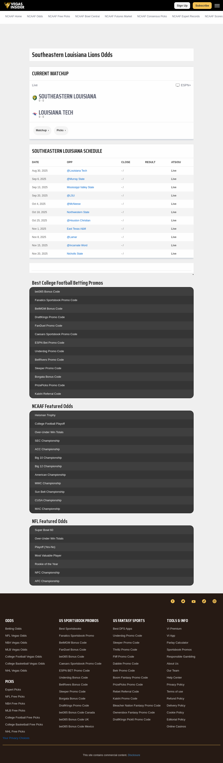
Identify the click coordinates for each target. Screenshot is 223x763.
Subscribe (202, 5)
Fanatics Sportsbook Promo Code (56, 300)
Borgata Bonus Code (48, 376)
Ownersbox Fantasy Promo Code (134, 712)
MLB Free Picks (15, 710)
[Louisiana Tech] (56, 112)
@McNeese (74, 203)
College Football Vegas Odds (23, 656)
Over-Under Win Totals (49, 432)
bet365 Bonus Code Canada (77, 712)
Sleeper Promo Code (48, 368)
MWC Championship (48, 483)
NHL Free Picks (15, 731)
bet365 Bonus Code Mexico (76, 726)
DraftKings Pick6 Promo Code (132, 719)
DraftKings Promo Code (50, 317)
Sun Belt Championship (49, 491)
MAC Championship (47, 508)
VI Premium (174, 628)
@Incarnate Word (77, 245)
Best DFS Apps (122, 628)
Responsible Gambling (181, 656)
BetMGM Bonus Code (48, 308)
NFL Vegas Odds (16, 635)
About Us (172, 663)
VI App (171, 635)
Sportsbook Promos (179, 649)
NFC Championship (47, 572)
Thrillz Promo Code (125, 649)
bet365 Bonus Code (47, 291)
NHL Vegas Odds (16, 670)
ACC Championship (47, 449)
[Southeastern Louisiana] (67, 96)
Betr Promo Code (124, 670)
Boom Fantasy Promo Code (130, 677)
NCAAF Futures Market (118, 16)
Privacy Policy (175, 684)
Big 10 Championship (48, 457)
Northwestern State (78, 212)
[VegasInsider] (5, 605)
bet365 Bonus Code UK (74, 719)
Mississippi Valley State (80, 187)
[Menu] (217, 5)
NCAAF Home (13, 16)
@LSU (71, 195)
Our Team (173, 670)
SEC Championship (47, 440)
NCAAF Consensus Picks (152, 16)
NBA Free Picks (15, 703)
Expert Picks (13, 689)
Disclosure (134, 755)
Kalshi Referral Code (48, 393)
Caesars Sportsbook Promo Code (56, 334)
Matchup (41, 130)
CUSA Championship (48, 500)
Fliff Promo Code (123, 656)
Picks (60, 130)
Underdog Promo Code (49, 351)
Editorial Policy (176, 719)
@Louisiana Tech (77, 170)
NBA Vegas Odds (16, 642)
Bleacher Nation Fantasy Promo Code (137, 705)
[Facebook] (173, 601)
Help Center (174, 677)
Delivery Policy (176, 705)
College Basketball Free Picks (24, 724)
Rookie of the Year (46, 564)
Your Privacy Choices (16, 738)
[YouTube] (194, 601)
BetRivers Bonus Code (73, 684)
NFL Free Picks (15, 696)
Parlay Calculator (177, 642)
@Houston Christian (78, 220)
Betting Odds (13, 628)
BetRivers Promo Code (49, 359)
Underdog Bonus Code (73, 677)
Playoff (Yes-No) (45, 547)
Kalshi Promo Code (125, 698)
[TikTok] (204, 601)
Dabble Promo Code (126, 663)
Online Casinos (176, 726)
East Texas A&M (76, 228)
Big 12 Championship (48, 466)
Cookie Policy (175, 712)
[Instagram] (215, 601)
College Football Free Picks (22, 717)
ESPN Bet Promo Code (49, 342)
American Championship (50, 474)
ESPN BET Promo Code (74, 670)
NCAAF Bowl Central (87, 16)
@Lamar (72, 237)
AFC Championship (47, 581)
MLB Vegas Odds (16, 649)
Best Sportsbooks (70, 628)
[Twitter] (183, 601)
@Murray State (75, 179)
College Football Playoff (50, 423)
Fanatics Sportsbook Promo (76, 635)
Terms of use (175, 691)
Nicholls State (75, 253)
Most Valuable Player (48, 555)
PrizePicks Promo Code (50, 385)
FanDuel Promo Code (48, 325)
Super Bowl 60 (44, 530)
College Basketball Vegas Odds (25, 663)
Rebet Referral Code (126, 691)
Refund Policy (175, 698)
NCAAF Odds (35, 16)
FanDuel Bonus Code (72, 649)
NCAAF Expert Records (186, 16)
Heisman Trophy (45, 415)
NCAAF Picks (59, 16)
